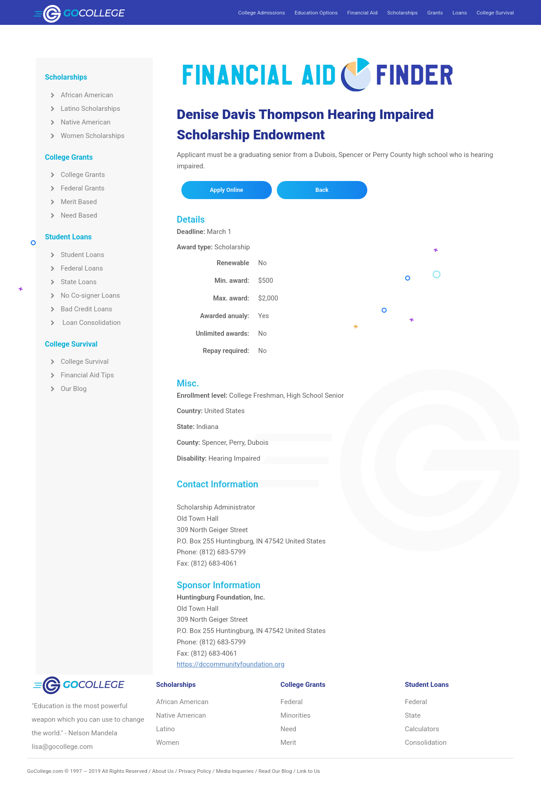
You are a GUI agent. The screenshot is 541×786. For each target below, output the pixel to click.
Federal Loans (74, 268)
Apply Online (226, 189)
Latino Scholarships (82, 109)
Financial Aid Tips (79, 375)
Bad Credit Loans (78, 309)
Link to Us (308, 771)
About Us (163, 771)
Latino (165, 729)
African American (79, 95)
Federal (291, 702)
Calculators (422, 729)
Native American (77, 122)
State (413, 715)
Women (167, 742)
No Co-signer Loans (82, 295)
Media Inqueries (234, 771)
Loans (459, 13)
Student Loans (74, 255)
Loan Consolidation (83, 323)
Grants (435, 13)
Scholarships (402, 13)
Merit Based (71, 202)
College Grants (75, 175)
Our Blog (65, 389)
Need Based (71, 215)
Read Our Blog (275, 771)
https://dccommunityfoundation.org (231, 664)
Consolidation (425, 742)
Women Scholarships (84, 136)
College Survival (495, 13)
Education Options (315, 13)
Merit (288, 742)
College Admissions (261, 13)
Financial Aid (362, 13)
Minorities (295, 715)
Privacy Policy (195, 771)
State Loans (70, 282)
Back (321, 189)
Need (288, 729)
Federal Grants (74, 188)
